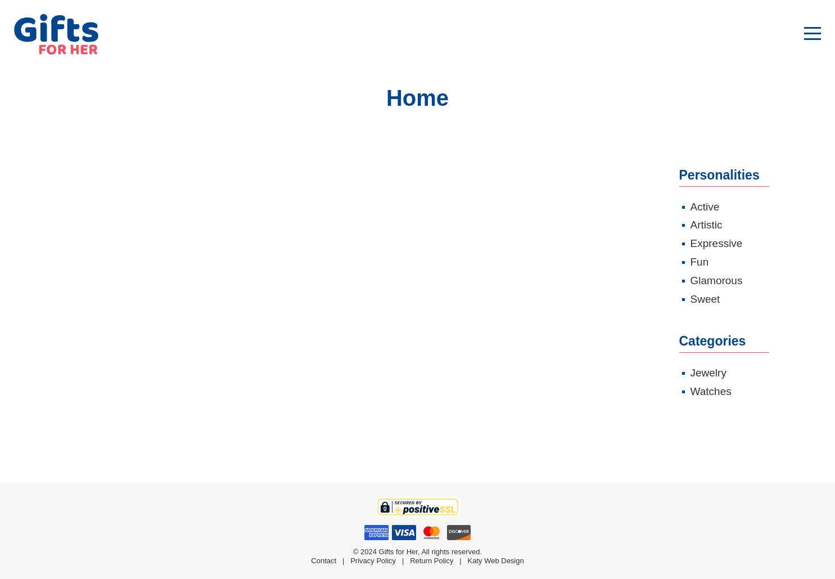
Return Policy (431, 560)
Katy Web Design (496, 560)
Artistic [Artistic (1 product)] (706, 225)
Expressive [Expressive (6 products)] (716, 243)
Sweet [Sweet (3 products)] (705, 299)
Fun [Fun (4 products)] (699, 262)
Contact (323, 560)
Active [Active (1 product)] (705, 207)
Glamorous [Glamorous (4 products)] (716, 280)
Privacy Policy (373, 560)
